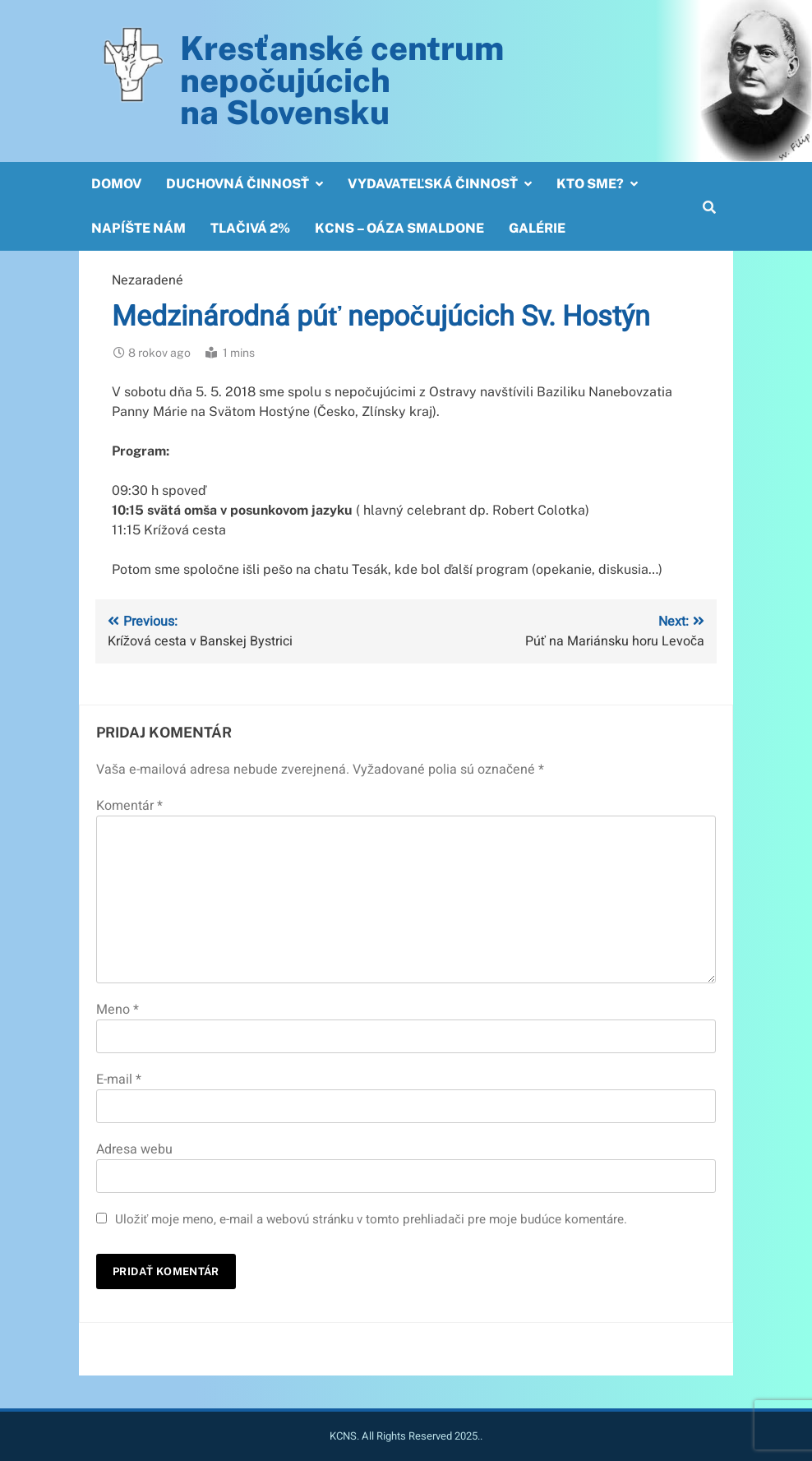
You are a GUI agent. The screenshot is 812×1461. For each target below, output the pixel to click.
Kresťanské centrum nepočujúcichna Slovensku (342, 80)
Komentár (129, 806)
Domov (116, 184)
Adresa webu (134, 1149)
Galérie (537, 228)
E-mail (118, 1079)
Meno (117, 1009)
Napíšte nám (138, 228)
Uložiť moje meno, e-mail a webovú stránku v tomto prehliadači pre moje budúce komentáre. (371, 1219)
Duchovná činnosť (237, 184)
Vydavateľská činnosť (433, 184)
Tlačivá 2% (250, 228)
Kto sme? (590, 184)
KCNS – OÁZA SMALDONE (399, 228)
